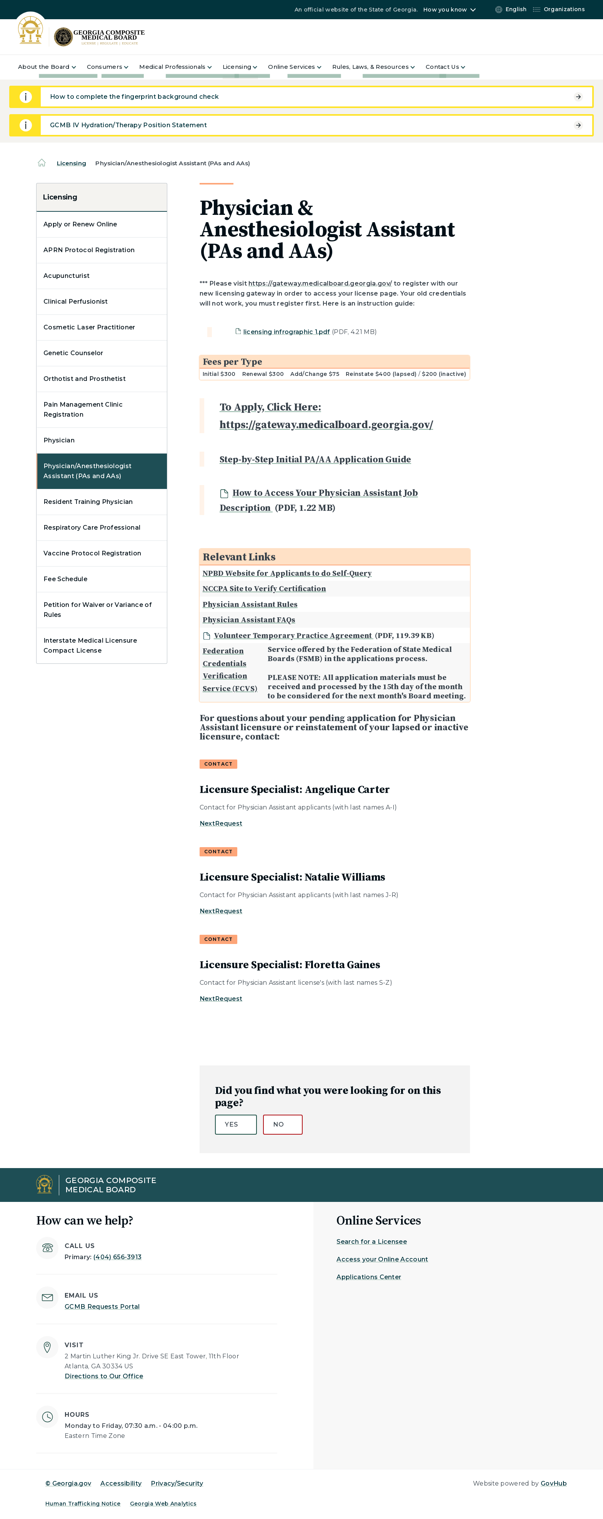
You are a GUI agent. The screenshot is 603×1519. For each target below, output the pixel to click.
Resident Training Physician (88, 501)
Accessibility (121, 1483)
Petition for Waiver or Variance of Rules (97, 609)
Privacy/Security (177, 1483)
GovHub (554, 1483)
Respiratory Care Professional (91, 527)
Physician (59, 440)
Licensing (71, 163)
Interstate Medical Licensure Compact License (90, 645)
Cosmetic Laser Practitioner (89, 327)
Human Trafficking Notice (83, 1503)
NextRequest (221, 823)
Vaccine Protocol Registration (92, 553)
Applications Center (368, 1277)
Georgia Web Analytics (163, 1503)
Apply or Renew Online (80, 224)
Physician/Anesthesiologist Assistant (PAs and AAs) (87, 471)
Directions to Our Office (104, 1376)
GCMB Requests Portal (102, 1306)
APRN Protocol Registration (89, 250)
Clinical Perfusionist (75, 301)
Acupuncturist (66, 275)
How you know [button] (445, 10)
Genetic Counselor (73, 353)
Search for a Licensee (371, 1241)
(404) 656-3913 (117, 1257)
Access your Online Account (382, 1259)
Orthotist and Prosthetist (84, 378)
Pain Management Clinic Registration (83, 409)
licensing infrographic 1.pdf (286, 332)
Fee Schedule (65, 579)
